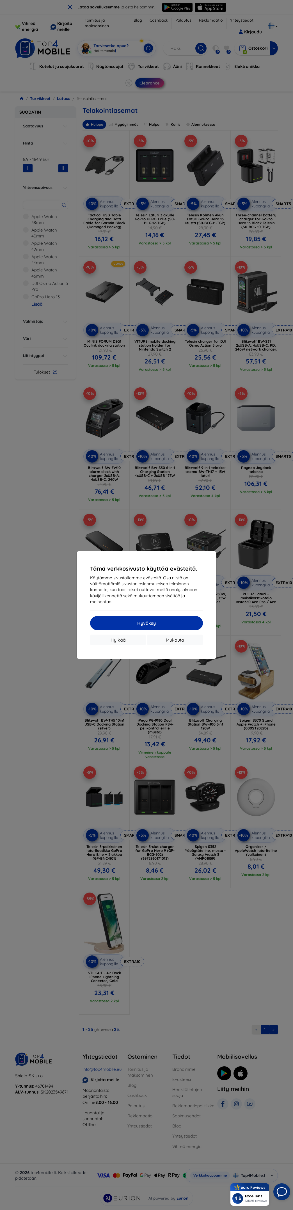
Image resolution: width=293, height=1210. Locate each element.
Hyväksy (146, 623)
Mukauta (175, 640)
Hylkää (118, 640)
